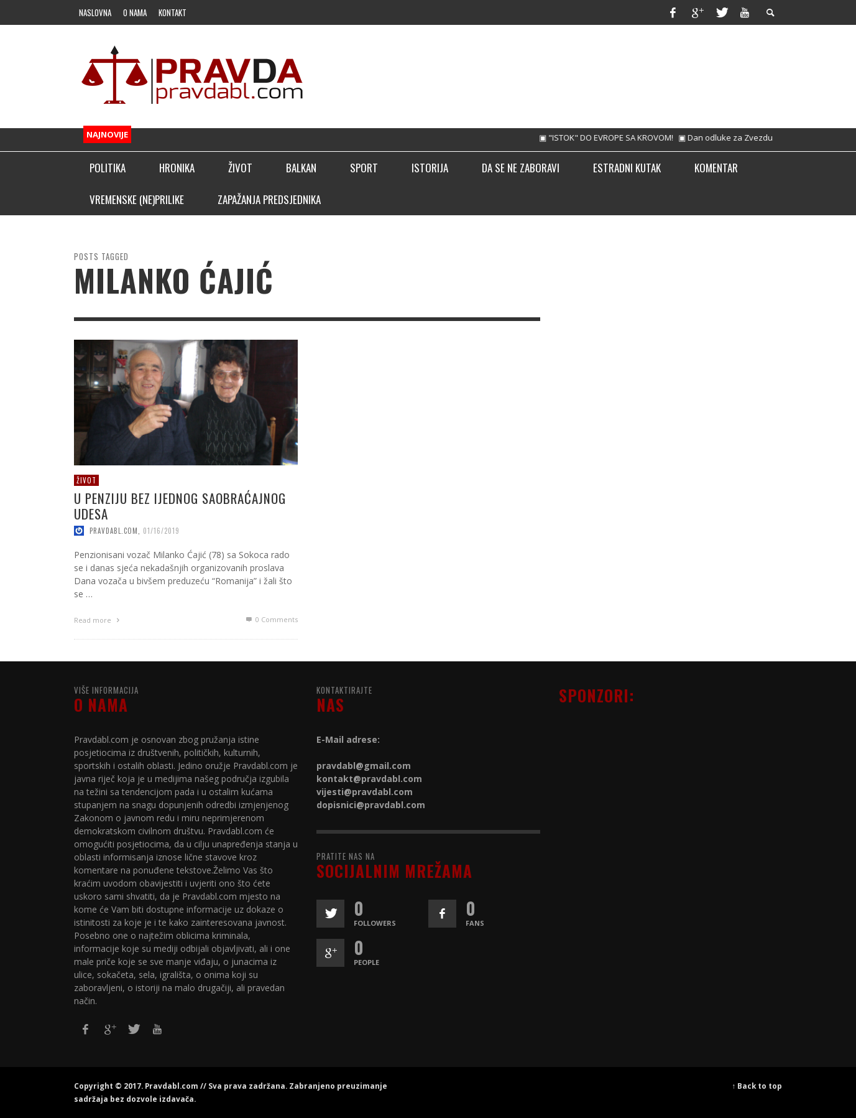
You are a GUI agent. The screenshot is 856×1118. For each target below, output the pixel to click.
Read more (98, 620)
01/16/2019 (161, 531)
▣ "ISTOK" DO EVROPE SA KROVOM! (615, 137)
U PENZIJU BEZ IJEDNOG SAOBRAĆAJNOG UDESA (180, 505)
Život (86, 480)
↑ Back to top (757, 1086)
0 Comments (270, 619)
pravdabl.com (114, 531)
